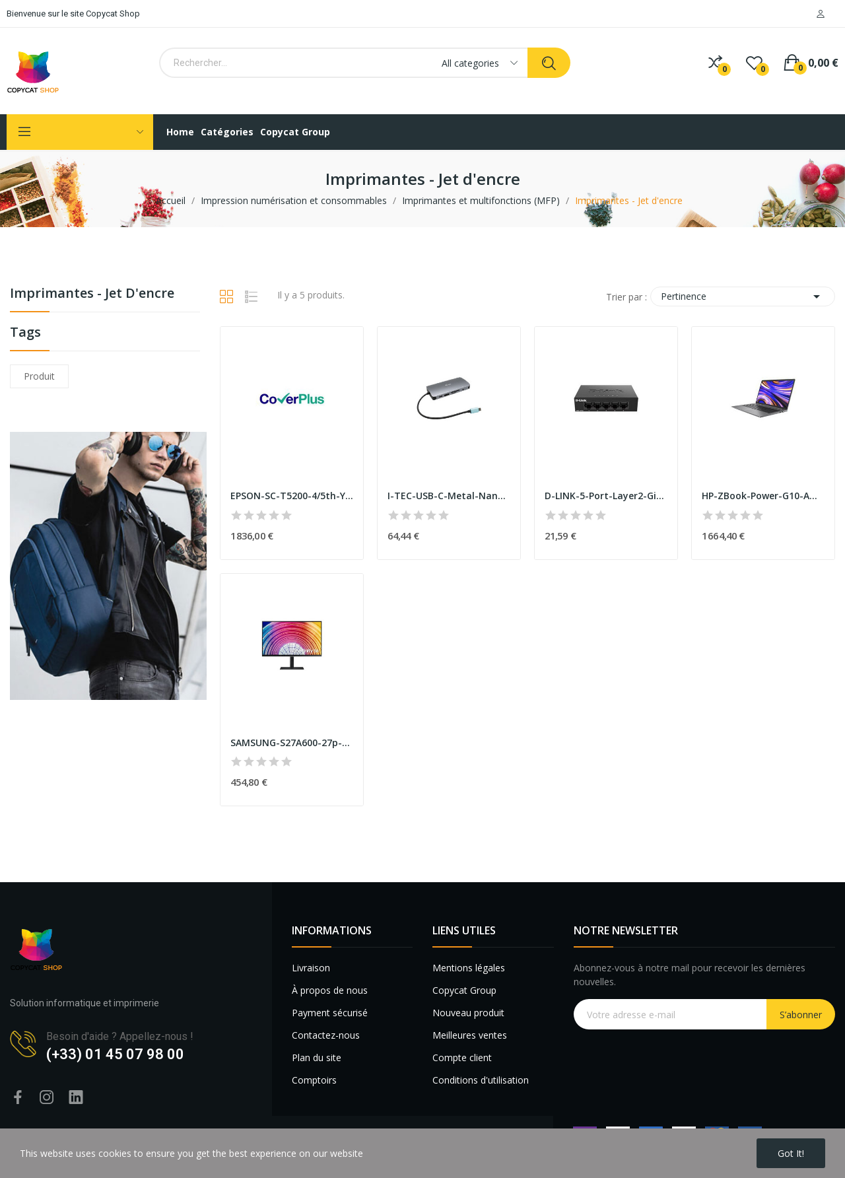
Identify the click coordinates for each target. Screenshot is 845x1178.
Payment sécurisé (330, 1012)
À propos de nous (330, 990)
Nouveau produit (468, 1012)
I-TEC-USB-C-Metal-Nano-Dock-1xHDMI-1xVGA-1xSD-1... (449, 495)
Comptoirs (314, 1080)
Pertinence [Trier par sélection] (743, 296)
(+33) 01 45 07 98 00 (115, 1054)
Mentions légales (468, 967)
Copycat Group (464, 990)
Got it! (791, 1153)
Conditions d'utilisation (480, 1080)
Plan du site (316, 1057)
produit (39, 376)
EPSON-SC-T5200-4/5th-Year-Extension (291, 495)
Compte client (462, 1057)
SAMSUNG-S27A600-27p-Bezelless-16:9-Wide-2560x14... (291, 742)
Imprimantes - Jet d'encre (92, 294)
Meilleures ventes (469, 1035)
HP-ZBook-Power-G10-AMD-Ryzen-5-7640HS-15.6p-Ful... (763, 495)
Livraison (311, 967)
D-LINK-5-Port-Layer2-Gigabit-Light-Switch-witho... (606, 495)
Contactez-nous (326, 1035)
